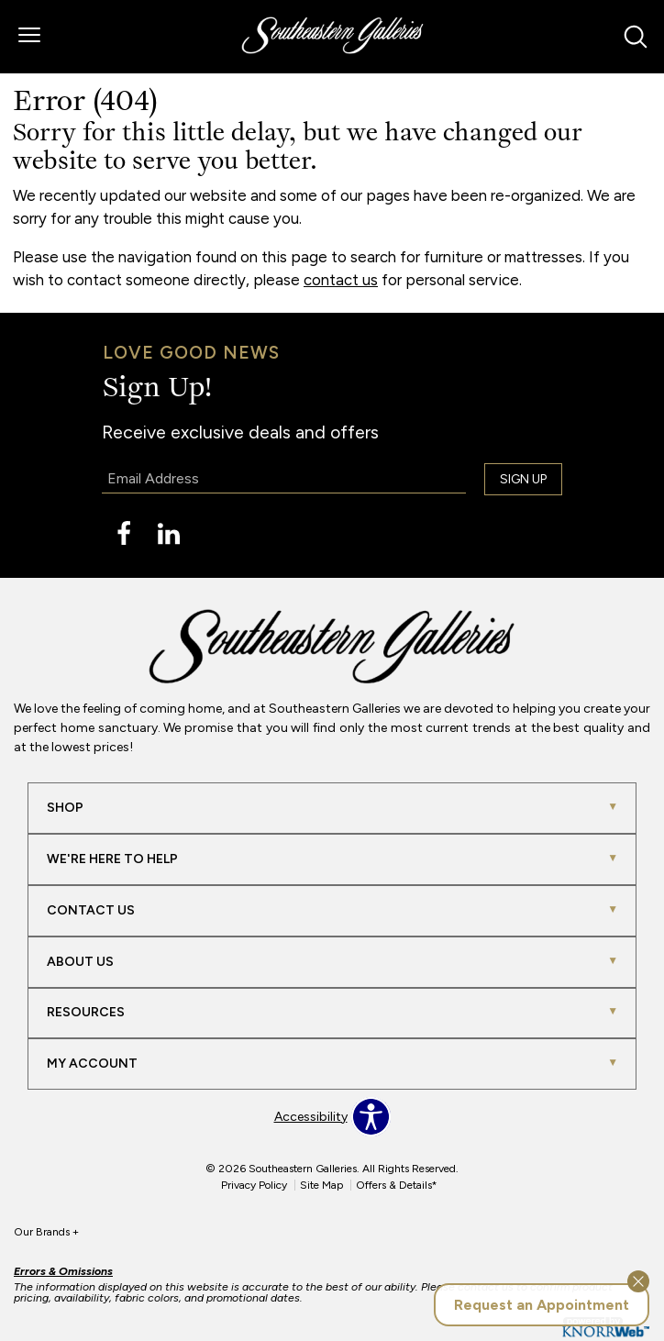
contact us (341, 280)
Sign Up (523, 479)
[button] (29, 36)
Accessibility (311, 1117)
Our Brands (46, 1231)
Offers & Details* (396, 1185)
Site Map (321, 1185)
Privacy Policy (254, 1185)
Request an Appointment (541, 1304)
